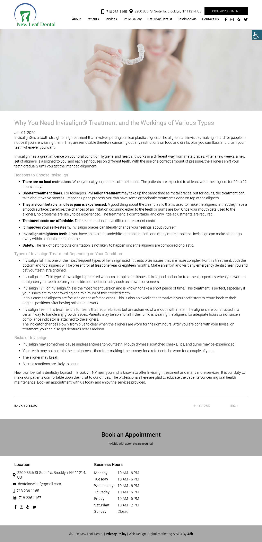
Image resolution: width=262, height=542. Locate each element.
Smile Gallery (132, 19)
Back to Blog (26, 405)
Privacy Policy (116, 534)
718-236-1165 (114, 12)
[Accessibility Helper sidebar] (257, 35)
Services (111, 19)
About (76, 19)
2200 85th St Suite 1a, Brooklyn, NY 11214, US (165, 11)
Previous (202, 405)
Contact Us (210, 19)
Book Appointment (226, 11)
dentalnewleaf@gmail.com (37, 484)
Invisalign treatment (104, 193)
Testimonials (187, 19)
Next (234, 405)
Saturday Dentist (159, 19)
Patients (93, 19)
